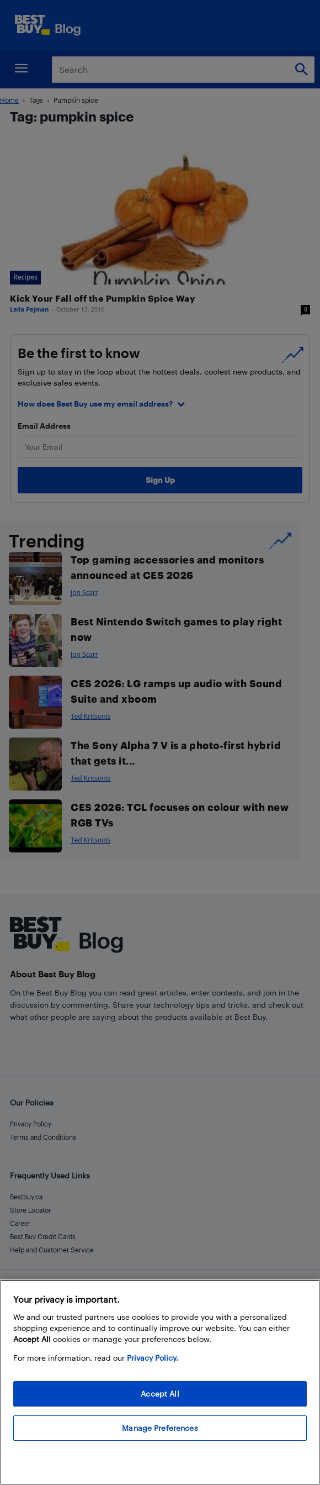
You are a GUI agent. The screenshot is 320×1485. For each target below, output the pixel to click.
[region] (160, 1382)
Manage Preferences (160, 1428)
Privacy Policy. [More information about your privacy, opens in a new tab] (152, 1357)
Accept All (160, 1393)
